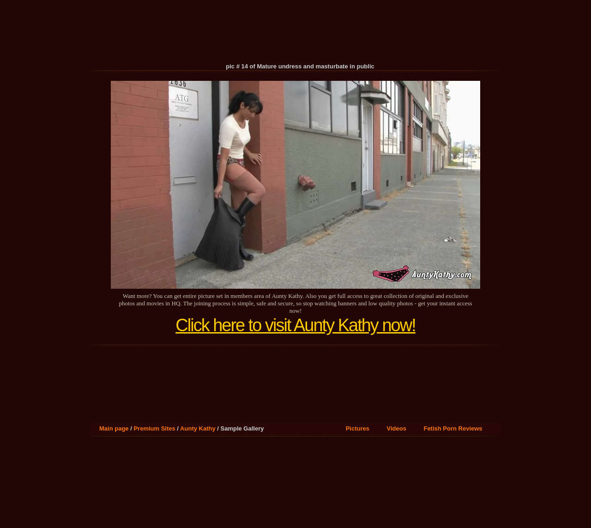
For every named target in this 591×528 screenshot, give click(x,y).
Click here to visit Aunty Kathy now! (295, 325)
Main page (114, 428)
